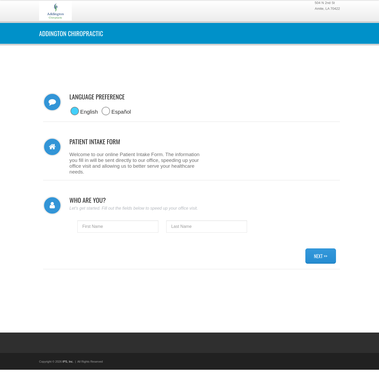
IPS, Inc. (68, 361)
